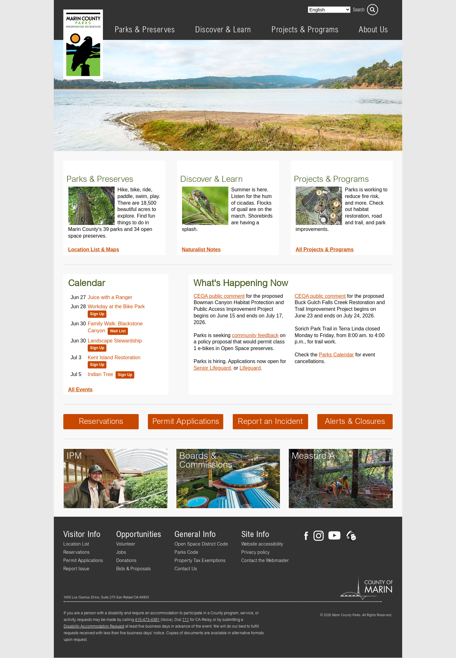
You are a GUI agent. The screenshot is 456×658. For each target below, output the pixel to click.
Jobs (121, 552)
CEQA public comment (218, 296)
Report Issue (76, 569)
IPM (74, 456)
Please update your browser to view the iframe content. (116, 336)
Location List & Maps (93, 249)
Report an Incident (270, 421)
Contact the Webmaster (265, 561)
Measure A (313, 456)
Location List (76, 544)
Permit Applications (185, 421)
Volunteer (125, 544)
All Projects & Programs (324, 249)
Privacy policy (255, 552)
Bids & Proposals (133, 569)
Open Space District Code (201, 544)
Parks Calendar (336, 354)
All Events (80, 389)
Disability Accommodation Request (94, 627)
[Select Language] (329, 9)
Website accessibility (262, 544)
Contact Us (185, 569)
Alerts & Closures (355, 421)
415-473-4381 (147, 620)
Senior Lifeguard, (212, 368)
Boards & (198, 456)
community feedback (255, 335)
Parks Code (186, 552)
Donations (126, 561)
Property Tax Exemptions (199, 561)
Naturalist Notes (201, 249)
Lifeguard (250, 368)
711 (185, 620)
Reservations (101, 421)
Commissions (205, 465)
